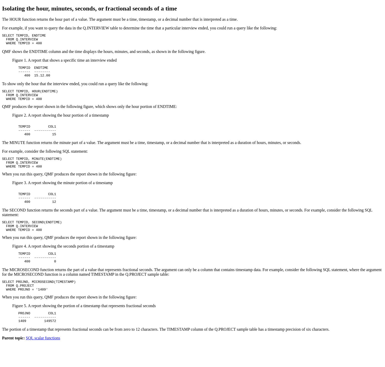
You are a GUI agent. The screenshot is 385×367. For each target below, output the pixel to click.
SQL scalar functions (43, 362)
